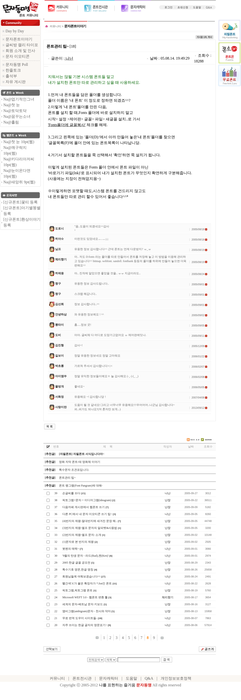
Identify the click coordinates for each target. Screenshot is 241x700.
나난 (69, 58)
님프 (58, 249)
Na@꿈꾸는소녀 (16, 116)
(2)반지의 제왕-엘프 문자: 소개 (81, 535)
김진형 (59, 345)
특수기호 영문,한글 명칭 (77, 569)
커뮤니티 (55, 26)
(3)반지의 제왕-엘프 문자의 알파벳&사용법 (89, 528)
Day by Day (13, 31)
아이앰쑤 (61, 376)
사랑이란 (61, 407)
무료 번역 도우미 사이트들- (79, 618)
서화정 (59, 396)
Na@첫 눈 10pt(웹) (18, 142)
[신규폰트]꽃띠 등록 (20, 202)
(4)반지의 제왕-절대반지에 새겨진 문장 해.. (89, 521)
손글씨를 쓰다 (71, 493)
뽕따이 (59, 324)
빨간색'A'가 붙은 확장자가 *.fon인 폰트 (87, 583)
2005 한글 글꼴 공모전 (76, 562)
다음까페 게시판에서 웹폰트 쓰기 (83, 507)
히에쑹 (59, 273)
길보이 (59, 355)
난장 (167, 500)
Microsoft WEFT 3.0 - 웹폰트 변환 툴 (85, 597)
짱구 (58, 283)
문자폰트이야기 (17, 39)
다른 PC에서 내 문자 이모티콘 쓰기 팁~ (87, 514)
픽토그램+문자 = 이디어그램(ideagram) (86, 500)
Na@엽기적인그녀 (18, 99)
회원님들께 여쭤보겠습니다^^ (81, 576)
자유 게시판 (14, 82)
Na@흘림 (11, 122)
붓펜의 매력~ (70, 548)
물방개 (59, 386)
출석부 (9, 76)
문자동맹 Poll (15, 64)
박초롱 (59, 366)
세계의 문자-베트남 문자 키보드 (82, 604)
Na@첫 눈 (11, 105)
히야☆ (59, 239)
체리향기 (61, 259)
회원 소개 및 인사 (18, 51)
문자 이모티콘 (15, 56)
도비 (58, 335)
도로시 (59, 228)
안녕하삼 (61, 314)
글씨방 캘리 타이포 (20, 45)
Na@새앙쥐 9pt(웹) (19, 182)
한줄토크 (11, 70)
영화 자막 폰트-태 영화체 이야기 (79, 462)
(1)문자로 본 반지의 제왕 (78, 541)
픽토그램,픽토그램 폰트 (77, 590)
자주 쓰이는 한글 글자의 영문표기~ (84, 625)
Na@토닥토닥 (15, 111)
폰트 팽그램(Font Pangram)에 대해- (81, 485)
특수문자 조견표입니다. (74, 469)
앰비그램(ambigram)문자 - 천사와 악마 (86, 611)
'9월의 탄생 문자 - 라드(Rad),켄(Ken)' (85, 555)
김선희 (59, 304)
